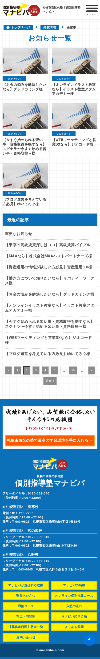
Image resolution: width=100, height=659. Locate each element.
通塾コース (26, 606)
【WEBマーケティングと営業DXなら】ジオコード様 (74, 142)
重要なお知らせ (18, 234)
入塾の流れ (74, 606)
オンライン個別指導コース (74, 595)
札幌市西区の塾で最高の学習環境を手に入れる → (50, 440)
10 (73, 370)
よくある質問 (74, 627)
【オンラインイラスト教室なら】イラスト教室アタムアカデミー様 (74, 89)
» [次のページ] (91, 370)
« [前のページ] (8, 370)
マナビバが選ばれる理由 (25, 585)
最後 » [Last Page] (50, 381)
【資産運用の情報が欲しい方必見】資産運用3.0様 (48, 267)
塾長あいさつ (25, 595)
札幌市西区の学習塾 (50, 481)
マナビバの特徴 (74, 585)
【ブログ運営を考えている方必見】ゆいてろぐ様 (24, 201)
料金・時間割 (25, 616)
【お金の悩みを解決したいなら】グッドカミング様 (24, 87)
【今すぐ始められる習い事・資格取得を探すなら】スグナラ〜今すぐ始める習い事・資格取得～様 (24, 147)
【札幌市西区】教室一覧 (25, 627)
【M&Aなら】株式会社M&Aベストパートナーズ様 (48, 256)
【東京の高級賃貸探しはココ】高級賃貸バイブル (47, 245)
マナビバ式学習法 (74, 616)
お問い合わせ (25, 637)
